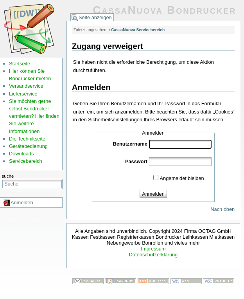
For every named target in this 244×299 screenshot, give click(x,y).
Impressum (153, 249)
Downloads (21, 154)
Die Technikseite (27, 139)
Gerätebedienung (28, 146)
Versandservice (26, 86)
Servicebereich (25, 161)
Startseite (19, 64)
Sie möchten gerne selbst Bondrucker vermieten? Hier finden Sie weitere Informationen (34, 116)
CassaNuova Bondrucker (164, 10)
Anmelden (22, 202)
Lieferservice (23, 94)
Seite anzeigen (95, 17)
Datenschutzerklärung (153, 255)
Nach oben (222, 209)
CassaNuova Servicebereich (138, 30)
